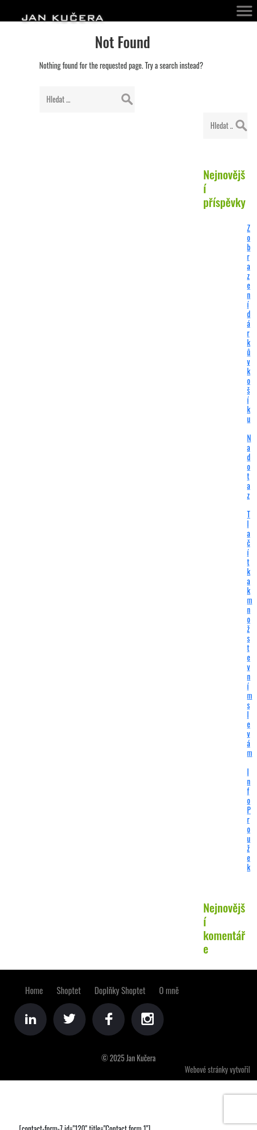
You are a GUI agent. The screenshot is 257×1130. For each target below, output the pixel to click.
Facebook (108, 1019)
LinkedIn (30, 1019)
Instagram (147, 1019)
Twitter (69, 1019)
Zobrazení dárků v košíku (248, 323)
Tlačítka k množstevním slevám (249, 633)
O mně (169, 990)
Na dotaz (249, 466)
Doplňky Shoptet (120, 990)
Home (34, 990)
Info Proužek (249, 819)
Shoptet (69, 990)
